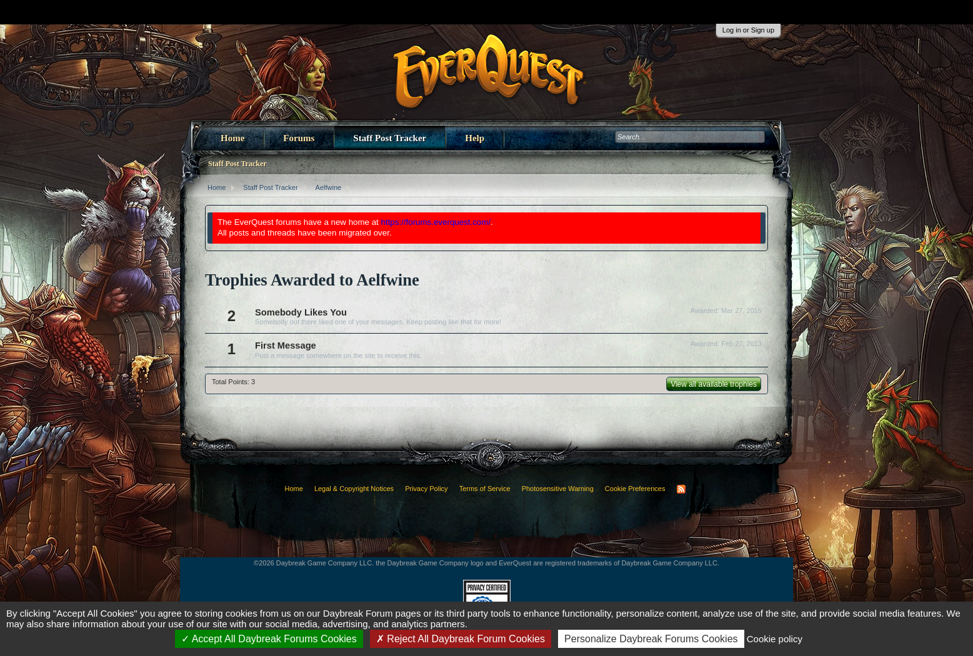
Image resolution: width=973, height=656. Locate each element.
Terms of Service (485, 488)
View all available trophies (714, 384)
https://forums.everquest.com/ (436, 222)
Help (474, 138)
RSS (681, 489)
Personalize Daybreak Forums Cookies (650, 639)
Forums (298, 138)
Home (232, 138)
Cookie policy (774, 639)
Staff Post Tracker (389, 138)
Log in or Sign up (748, 30)
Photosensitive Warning (558, 488)
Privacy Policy (426, 488)
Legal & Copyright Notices (354, 488)
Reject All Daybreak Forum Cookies (460, 639)
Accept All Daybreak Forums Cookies (269, 639)
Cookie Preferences (635, 488)
